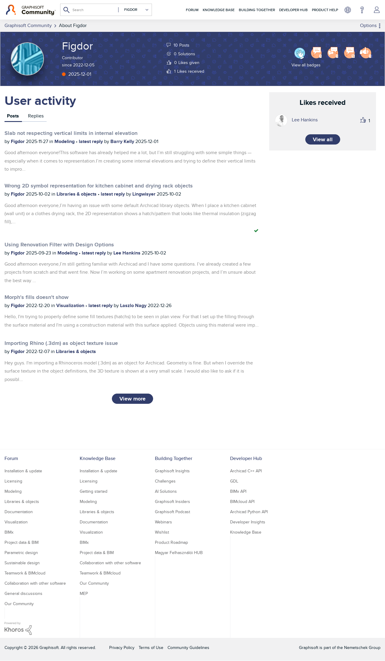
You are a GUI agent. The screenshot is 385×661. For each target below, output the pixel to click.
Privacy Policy (121, 647)
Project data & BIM (21, 542)
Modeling (65, 141)
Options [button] (368, 25)
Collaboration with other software (35, 583)
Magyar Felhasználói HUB (179, 553)
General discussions (23, 593)
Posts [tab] (13, 115)
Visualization (70, 305)
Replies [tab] (36, 115)
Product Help (325, 9)
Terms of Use (151, 647)
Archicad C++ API (246, 471)
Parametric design (21, 553)
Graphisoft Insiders (172, 501)
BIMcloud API (242, 501)
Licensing (13, 481)
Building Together (257, 9)
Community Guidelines (188, 647)
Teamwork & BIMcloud (25, 573)
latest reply (91, 141)
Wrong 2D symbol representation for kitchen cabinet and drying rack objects (99, 186)
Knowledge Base (219, 9)
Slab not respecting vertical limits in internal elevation (71, 133)
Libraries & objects (77, 193)
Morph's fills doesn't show (37, 297)
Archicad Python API (249, 512)
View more (132, 399)
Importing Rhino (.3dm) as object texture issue (61, 343)
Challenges (165, 481)
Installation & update (23, 471)
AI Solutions (166, 491)
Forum (192, 9)
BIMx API (238, 491)
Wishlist (162, 532)
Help (362, 9)
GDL (234, 481)
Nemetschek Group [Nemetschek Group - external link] (362, 647)
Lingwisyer (144, 193)
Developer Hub (293, 9)
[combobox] (106, 10)
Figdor (18, 141)
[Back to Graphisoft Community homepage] (31, 9)
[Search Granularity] (133, 10)
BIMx (9, 532)
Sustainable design (22, 563)
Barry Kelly (122, 141)
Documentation (19, 512)
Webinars (163, 522)
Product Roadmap (171, 542)
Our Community (19, 604)
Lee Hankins (127, 252)
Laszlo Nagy (134, 305)
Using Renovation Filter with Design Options (59, 244)
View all (323, 139)
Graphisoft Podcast (172, 512)
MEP (84, 593)
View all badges (306, 65)
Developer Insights (247, 522)
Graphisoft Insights (172, 471)
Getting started (93, 491)
